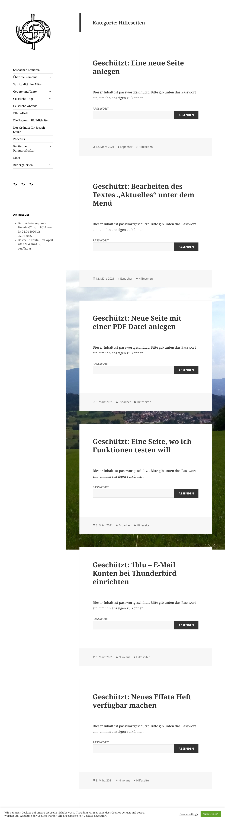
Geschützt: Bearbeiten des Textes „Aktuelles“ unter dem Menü (143, 194)
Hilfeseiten (146, 147)
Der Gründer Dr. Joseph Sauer (29, 130)
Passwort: (145, 113)
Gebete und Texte (25, 91)
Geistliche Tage (23, 99)
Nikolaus (124, 657)
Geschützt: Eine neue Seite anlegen (138, 67)
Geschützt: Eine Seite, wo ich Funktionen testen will (142, 445)
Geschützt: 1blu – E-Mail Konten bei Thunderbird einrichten (134, 573)
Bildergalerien (23, 165)
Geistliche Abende (25, 106)
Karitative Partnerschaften (24, 148)
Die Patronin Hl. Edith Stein (31, 120)
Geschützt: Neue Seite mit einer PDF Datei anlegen (137, 322)
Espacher (126, 147)
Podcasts (19, 139)
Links (16, 158)
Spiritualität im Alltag (27, 84)
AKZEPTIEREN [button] (210, 813)
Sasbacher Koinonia (26, 70)
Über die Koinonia (25, 77)
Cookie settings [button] (188, 814)
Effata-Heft (20, 113)
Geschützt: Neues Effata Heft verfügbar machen (142, 701)
